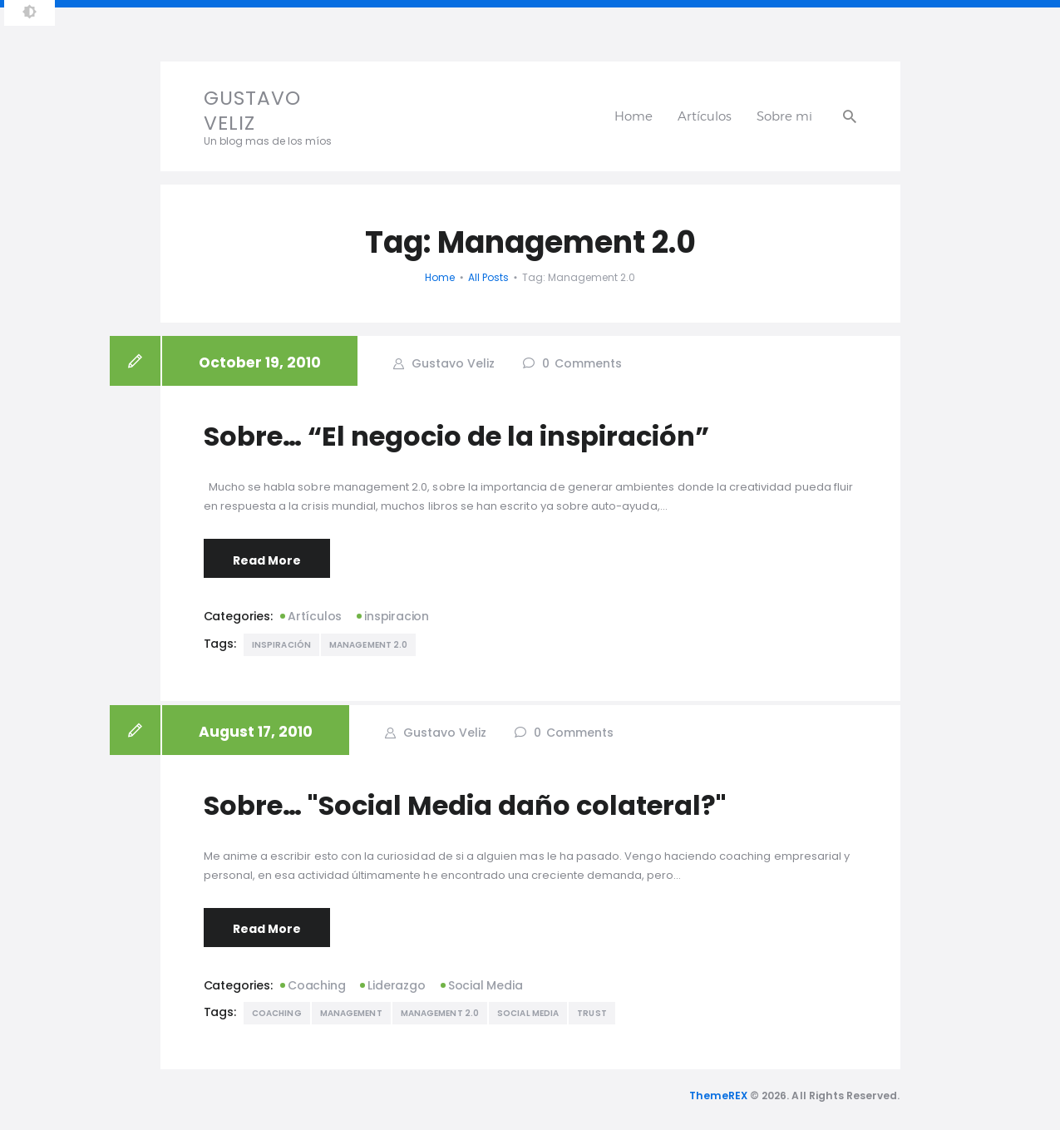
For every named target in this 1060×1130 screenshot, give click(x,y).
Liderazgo (396, 985)
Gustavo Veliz (451, 363)
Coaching (316, 985)
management (351, 1013)
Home (440, 277)
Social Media (485, 985)
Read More (267, 560)
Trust (592, 1013)
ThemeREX (718, 1095)
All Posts (488, 277)
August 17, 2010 (256, 732)
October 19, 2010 (260, 363)
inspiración (281, 645)
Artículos (315, 616)
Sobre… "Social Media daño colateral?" (465, 805)
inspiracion (396, 616)
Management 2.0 (368, 645)
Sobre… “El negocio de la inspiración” (456, 436)
